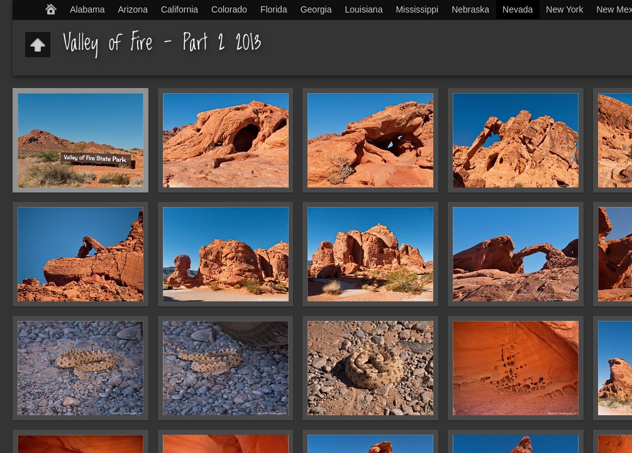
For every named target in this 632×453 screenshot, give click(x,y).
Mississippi (417, 9)
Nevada (517, 9)
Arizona (132, 9)
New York (564, 9)
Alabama (87, 9)
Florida (273, 9)
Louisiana (364, 9)
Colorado (229, 9)
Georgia (316, 9)
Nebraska (470, 9)
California (179, 9)
